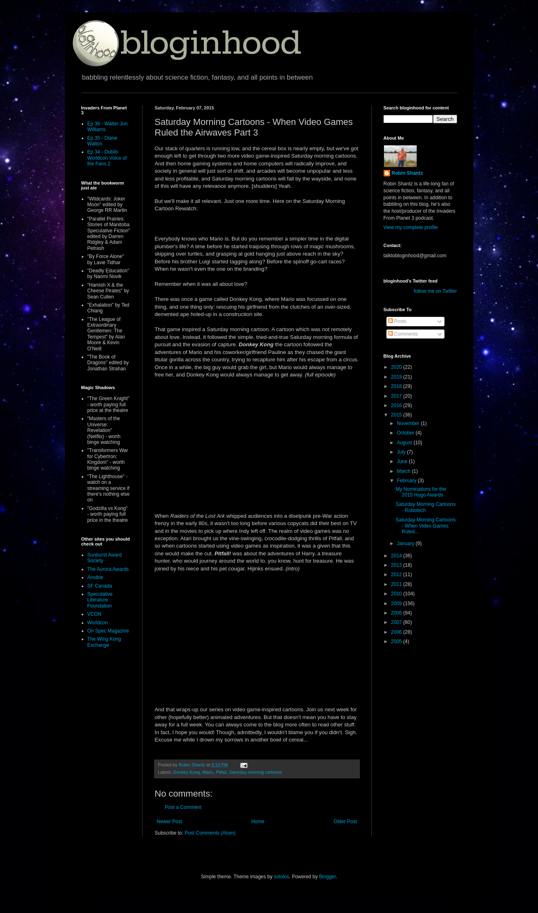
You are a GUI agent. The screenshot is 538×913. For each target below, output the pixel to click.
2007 (397, 622)
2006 (397, 632)
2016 (397, 405)
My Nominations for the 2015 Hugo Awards (420, 492)
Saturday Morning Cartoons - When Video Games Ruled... (425, 525)
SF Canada (99, 586)
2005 (397, 641)
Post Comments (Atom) (210, 833)
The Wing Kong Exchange (104, 642)
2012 (397, 574)
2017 (397, 396)
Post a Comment (183, 807)
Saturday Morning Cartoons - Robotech (425, 507)
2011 (397, 584)
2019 (397, 377)
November (409, 423)
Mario (207, 772)
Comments (403, 334)
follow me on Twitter (435, 291)
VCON (94, 614)
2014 (397, 556)
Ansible (95, 577)
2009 (397, 603)
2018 (397, 386)
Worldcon (97, 623)
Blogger (327, 877)
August (405, 442)
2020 (397, 367)
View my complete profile (411, 227)
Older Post (345, 821)
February (407, 480)
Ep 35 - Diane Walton (102, 141)
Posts (397, 321)
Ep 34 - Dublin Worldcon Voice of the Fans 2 (107, 158)
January (406, 543)
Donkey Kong (186, 772)
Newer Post (169, 821)
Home (257, 821)
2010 (397, 594)
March (404, 471)
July (402, 452)
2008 (397, 613)
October (406, 433)
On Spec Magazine (108, 631)
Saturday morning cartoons (255, 772)
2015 (397, 415)
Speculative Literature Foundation (100, 600)
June (403, 461)
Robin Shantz (407, 173)
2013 (397, 565)
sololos (281, 877)
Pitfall (221, 772)
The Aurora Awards (108, 569)
